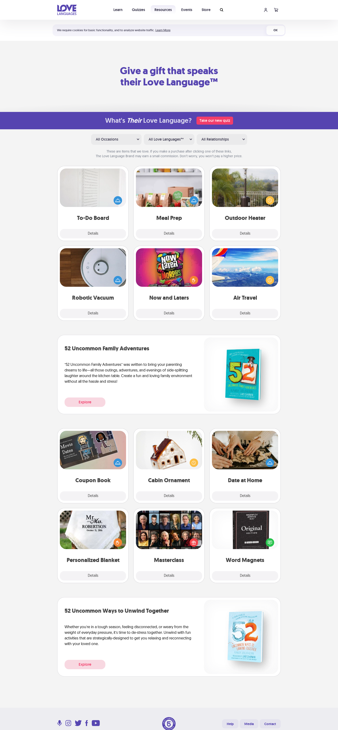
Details (93, 234)
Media (249, 724)
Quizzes (138, 9)
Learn (118, 9)
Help (230, 724)
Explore (85, 402)
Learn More (162, 30)
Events (186, 9)
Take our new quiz (215, 120)
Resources (163, 9)
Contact (270, 724)
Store (206, 9)
